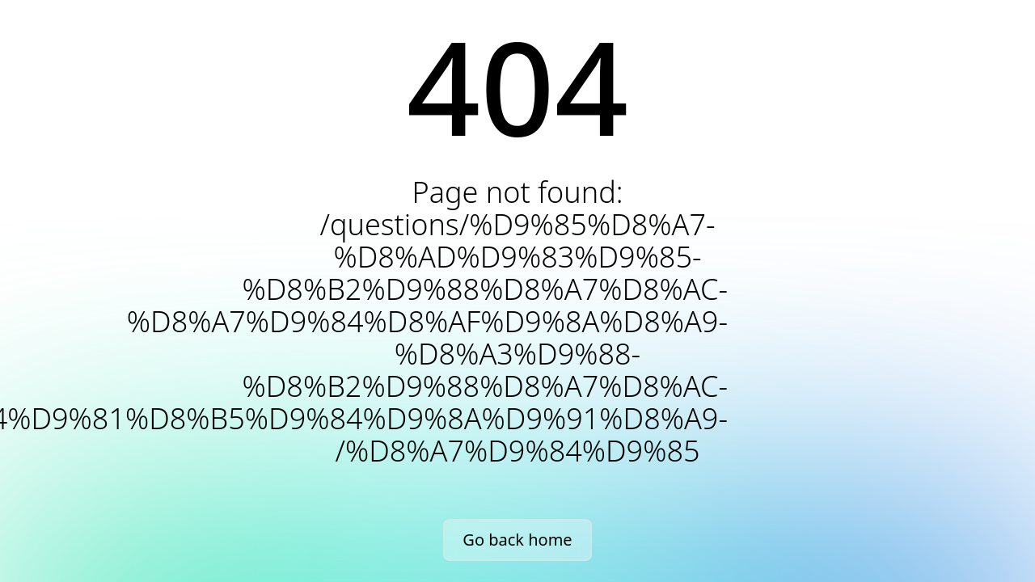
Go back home (517, 539)
